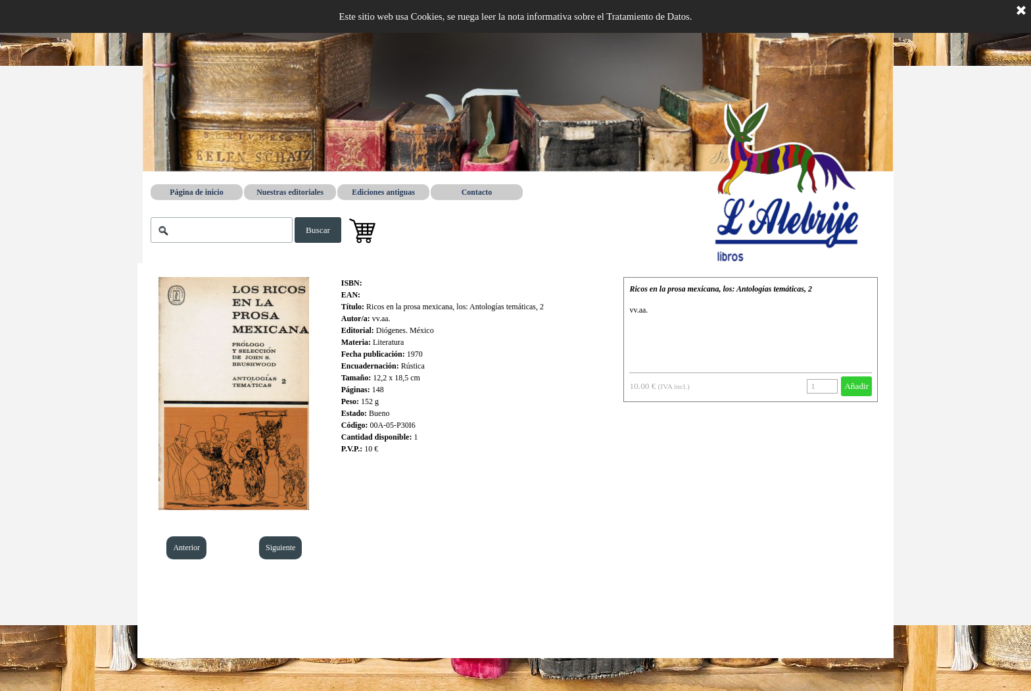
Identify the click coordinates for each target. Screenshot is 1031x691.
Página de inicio (196, 192)
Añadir (856, 386)
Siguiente (280, 547)
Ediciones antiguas (383, 192)
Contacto (477, 192)
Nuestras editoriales (290, 192)
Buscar (318, 230)
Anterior (186, 547)
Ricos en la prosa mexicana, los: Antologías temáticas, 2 (720, 289)
